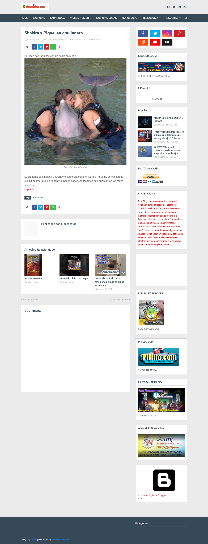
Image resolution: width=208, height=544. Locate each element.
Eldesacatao (33, 39)
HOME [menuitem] (24, 17)
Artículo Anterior (30, 299)
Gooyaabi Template (60, 539)
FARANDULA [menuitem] (57, 17)
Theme (34, 539)
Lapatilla (29, 189)
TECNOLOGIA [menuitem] (150, 17)
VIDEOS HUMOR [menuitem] (79, 17)
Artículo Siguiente (119, 299)
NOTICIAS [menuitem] (39, 17)
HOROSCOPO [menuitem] (129, 17)
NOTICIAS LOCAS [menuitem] (106, 17)
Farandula (76, 39)
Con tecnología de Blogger (164, 494)
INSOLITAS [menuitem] (172, 17)
